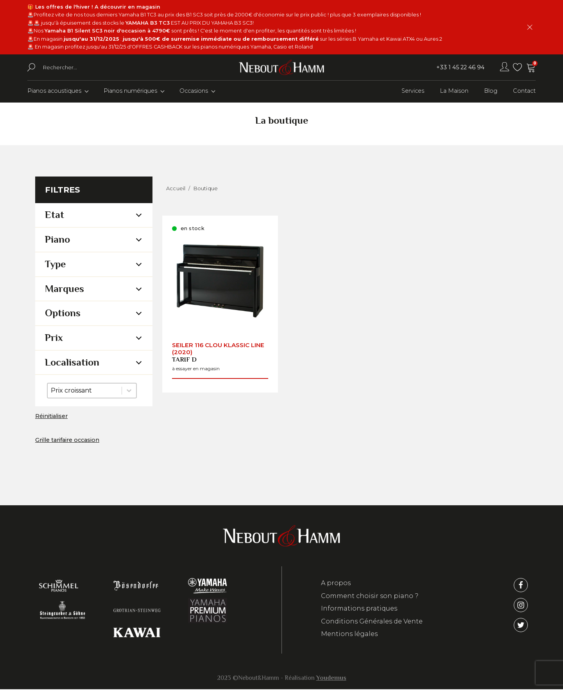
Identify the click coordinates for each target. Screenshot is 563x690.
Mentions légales (349, 634)
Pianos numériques (130, 91)
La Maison (454, 91)
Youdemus (331, 678)
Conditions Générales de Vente (372, 622)
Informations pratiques (359, 609)
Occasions (193, 91)
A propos (336, 583)
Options (63, 313)
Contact (524, 91)
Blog (490, 91)
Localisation (72, 363)
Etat (54, 216)
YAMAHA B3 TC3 (148, 23)
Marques (64, 289)
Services (413, 91)
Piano (57, 240)
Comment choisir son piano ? (369, 596)
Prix (54, 338)
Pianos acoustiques (54, 91)
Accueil (175, 189)
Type (55, 264)
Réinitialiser (51, 416)
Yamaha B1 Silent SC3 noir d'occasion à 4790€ (107, 31)
